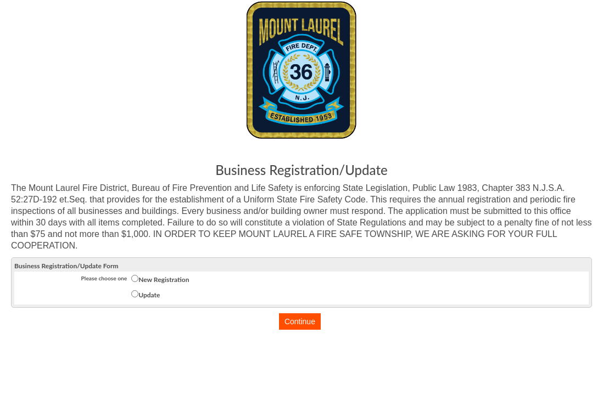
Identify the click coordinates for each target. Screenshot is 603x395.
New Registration (163, 279)
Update (149, 295)
